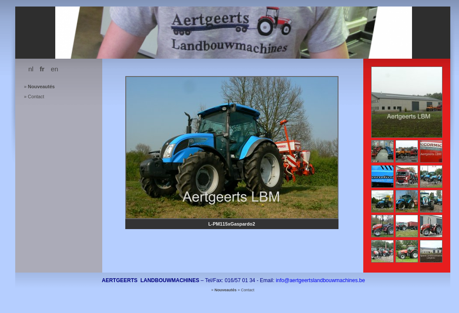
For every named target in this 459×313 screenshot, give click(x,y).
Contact (36, 96)
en (54, 69)
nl (31, 69)
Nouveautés (41, 86)
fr (42, 69)
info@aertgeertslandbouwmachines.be (320, 280)
